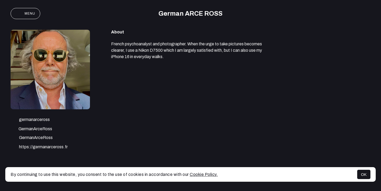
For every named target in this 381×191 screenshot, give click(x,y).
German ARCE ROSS (190, 13)
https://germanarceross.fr (39, 147)
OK (364, 174)
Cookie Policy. (204, 174)
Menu (25, 13)
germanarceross (30, 120)
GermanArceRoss (31, 129)
